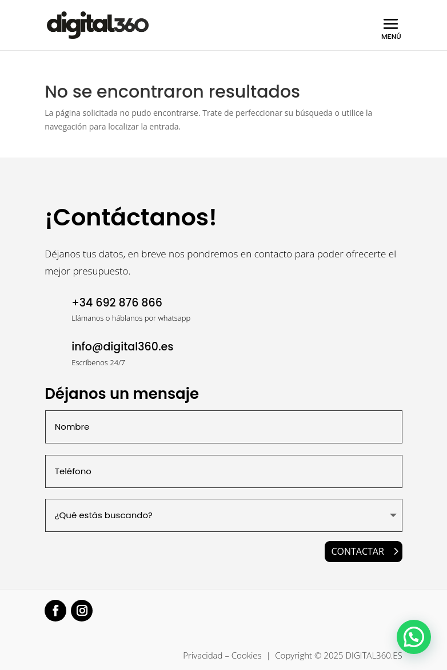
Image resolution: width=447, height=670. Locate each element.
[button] (414, 637)
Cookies (247, 655)
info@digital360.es (122, 346)
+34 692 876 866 (116, 302)
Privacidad (202, 655)
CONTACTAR (357, 551)
